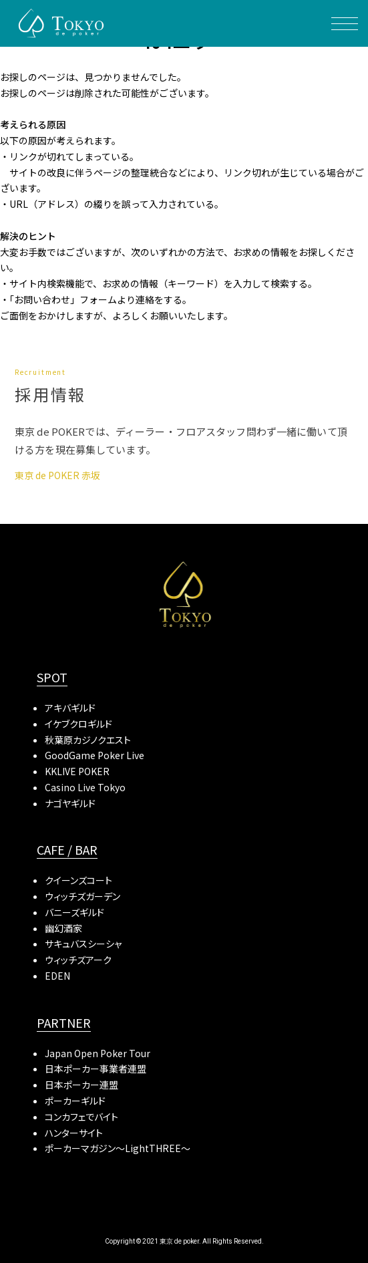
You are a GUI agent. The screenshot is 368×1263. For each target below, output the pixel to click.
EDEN (57, 975)
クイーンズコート (78, 880)
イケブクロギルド (78, 723)
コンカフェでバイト (81, 1116)
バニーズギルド (74, 912)
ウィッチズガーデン (82, 896)
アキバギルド (70, 707)
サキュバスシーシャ (83, 943)
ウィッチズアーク (78, 959)
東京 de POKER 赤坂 (57, 475)
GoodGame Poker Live (94, 755)
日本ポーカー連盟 (81, 1084)
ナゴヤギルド (70, 803)
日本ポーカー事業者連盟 (95, 1068)
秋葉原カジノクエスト (88, 739)
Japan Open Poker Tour (97, 1053)
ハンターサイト (74, 1132)
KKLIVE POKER (77, 771)
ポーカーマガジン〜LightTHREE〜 (117, 1148)
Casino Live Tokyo (85, 787)
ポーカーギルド (75, 1100)
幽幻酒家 (63, 928)
